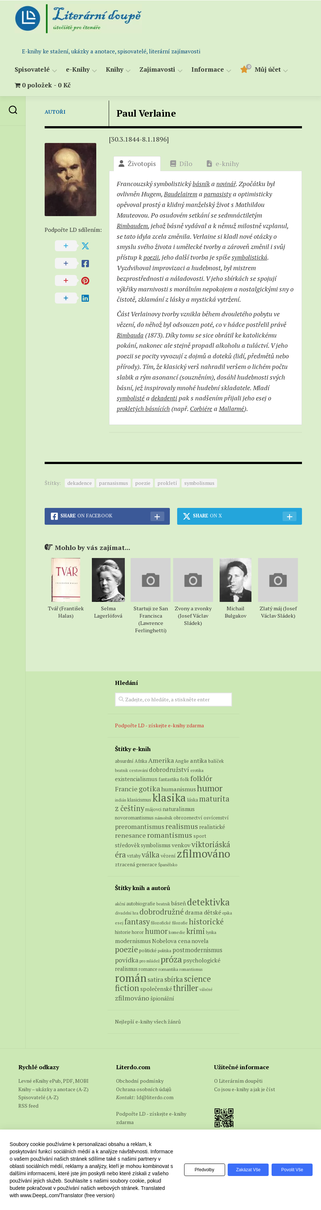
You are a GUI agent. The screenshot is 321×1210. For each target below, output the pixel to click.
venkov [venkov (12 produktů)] (181, 845)
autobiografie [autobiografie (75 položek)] (140, 903)
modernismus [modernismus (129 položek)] (133, 941)
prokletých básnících (145, 408)
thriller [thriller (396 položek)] (185, 988)
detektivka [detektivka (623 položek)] (208, 902)
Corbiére (206, 408)
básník (202, 183)
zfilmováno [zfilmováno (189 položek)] (132, 998)
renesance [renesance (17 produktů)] (130, 835)
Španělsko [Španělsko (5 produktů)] (167, 864)
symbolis (252, 257)
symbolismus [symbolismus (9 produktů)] (156, 845)
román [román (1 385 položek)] (130, 978)
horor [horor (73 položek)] (138, 932)
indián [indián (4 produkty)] (120, 800)
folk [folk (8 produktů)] (184, 779)
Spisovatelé (32, 69)
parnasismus (113, 482)
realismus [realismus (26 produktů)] (181, 826)
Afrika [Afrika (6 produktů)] (141, 761)
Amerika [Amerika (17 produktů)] (161, 760)
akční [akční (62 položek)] (120, 903)
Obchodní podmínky (140, 1080)
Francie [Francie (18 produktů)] (126, 788)
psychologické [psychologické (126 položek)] (201, 960)
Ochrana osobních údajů (143, 1089)
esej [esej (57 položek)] (119, 923)
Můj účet (268, 69)
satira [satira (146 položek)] (155, 980)
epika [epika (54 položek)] (227, 913)
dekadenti (166, 397)
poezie (142, 482)
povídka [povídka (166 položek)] (126, 960)
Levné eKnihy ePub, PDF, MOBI (53, 1080)
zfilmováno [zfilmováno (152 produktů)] (203, 853)
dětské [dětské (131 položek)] (212, 912)
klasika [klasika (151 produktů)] (169, 797)
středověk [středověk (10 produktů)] (127, 845)
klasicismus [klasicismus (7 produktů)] (139, 799)
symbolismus (199, 482)
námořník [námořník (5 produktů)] (163, 818)
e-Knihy (78, 69)
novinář (228, 183)
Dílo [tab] (181, 163)
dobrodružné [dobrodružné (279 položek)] (161, 912)
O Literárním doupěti (238, 1080)
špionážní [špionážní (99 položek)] (162, 998)
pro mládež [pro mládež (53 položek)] (149, 961)
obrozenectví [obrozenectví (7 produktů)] (187, 817)
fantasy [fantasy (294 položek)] (137, 921)
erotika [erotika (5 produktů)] (197, 770)
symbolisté (131, 397)
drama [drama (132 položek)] (194, 912)
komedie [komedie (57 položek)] (177, 932)
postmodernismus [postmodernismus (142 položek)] (197, 950)
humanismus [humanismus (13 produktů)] (178, 789)
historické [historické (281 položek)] (206, 922)
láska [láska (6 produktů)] (192, 800)
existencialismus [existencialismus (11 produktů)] (136, 779)
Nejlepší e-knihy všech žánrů (148, 1021)
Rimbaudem (133, 225)
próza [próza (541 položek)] (171, 959)
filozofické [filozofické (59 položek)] (161, 923)
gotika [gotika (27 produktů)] (149, 789)
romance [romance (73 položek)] (148, 969)
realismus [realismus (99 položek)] (126, 968)
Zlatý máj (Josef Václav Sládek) (278, 612)
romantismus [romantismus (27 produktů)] (169, 835)
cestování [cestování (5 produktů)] (138, 770)
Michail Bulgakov (235, 612)
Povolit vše (291, 1169)
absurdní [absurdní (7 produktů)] (124, 761)
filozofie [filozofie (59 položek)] (180, 923)
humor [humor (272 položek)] (156, 931)
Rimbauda (131, 335)
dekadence (79, 482)
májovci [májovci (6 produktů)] (153, 809)
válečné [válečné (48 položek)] (205, 989)
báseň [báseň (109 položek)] (178, 903)
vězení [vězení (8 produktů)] (168, 855)
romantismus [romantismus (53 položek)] (191, 969)
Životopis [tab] (137, 163)
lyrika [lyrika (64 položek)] (211, 932)
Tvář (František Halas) (66, 612)
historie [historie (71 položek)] (123, 932)
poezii (151, 257)
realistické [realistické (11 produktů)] (212, 826)
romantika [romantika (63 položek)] (168, 969)
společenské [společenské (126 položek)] (156, 989)
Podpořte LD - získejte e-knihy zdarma (159, 725)
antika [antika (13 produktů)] (198, 761)
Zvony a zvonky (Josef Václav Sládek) (193, 615)
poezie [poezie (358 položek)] (126, 949)
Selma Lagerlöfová (108, 612)
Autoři (55, 111)
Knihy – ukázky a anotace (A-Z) (53, 1089)
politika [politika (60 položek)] (164, 950)
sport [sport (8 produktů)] (199, 836)
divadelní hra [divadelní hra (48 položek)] (126, 913)
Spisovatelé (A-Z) (38, 1097)
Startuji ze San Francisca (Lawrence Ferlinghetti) (151, 619)
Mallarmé (237, 408)
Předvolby (198, 1169)
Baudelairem (182, 193)
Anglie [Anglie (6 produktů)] (182, 761)
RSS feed (28, 1105)
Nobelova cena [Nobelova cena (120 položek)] (171, 941)
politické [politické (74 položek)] (148, 950)
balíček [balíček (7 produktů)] (216, 761)
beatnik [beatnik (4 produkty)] (121, 770)
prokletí (167, 482)
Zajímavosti (157, 69)
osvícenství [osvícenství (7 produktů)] (216, 817)
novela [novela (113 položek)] (200, 941)
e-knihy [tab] (222, 163)
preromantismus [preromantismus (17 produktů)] (139, 826)
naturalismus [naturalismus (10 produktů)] (179, 809)
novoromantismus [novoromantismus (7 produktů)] (134, 817)
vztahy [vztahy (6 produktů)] (134, 856)
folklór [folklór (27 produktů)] (201, 778)
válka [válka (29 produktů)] (151, 855)
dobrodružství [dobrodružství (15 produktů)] (169, 769)
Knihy (114, 69)
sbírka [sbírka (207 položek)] (173, 979)
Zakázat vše (244, 1169)
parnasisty (221, 193)
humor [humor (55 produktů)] (210, 788)
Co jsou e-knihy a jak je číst (244, 1089)
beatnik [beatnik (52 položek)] (163, 903)
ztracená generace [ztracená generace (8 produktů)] (136, 864)
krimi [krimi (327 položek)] (195, 931)
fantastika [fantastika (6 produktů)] (168, 779)
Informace (207, 69)
